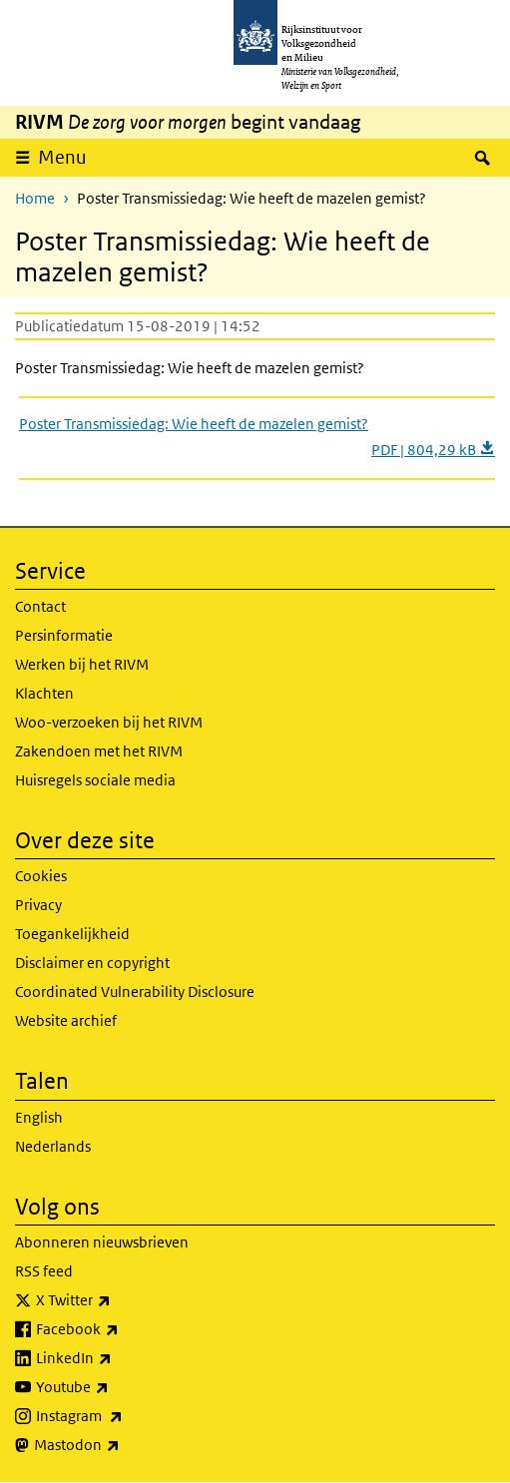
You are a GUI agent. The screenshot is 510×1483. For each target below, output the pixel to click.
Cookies (41, 875)
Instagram (123, 1416)
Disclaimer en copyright (92, 962)
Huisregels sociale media (95, 779)
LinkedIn (118, 1358)
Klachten (44, 693)
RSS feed (44, 1270)
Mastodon (121, 1445)
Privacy (38, 904)
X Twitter (117, 1300)
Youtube (116, 1387)
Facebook (121, 1329)
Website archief (66, 1020)
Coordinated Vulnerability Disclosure (135, 991)
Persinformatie (64, 635)
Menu (62, 157)
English (39, 1117)
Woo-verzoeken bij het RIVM (109, 722)
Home (35, 198)
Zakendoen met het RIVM (99, 751)
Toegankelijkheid (72, 933)
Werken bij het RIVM (82, 664)
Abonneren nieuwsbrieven (102, 1242)
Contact (40, 606)
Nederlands (53, 1146)
